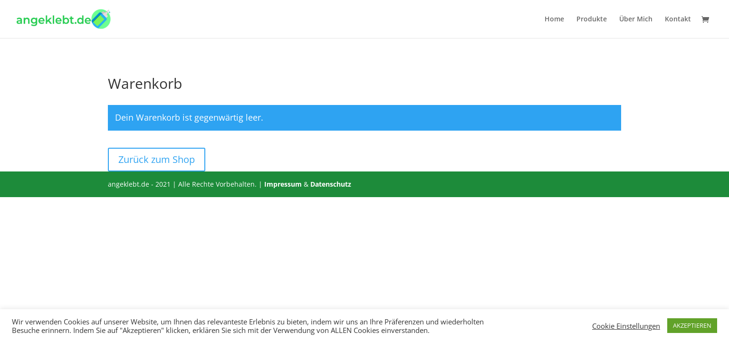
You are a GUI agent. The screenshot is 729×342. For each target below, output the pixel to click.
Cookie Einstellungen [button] (626, 326)
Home (554, 19)
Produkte (591, 19)
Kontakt (678, 19)
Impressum (283, 184)
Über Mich (635, 19)
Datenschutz (330, 184)
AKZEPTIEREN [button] (692, 325)
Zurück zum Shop (156, 159)
